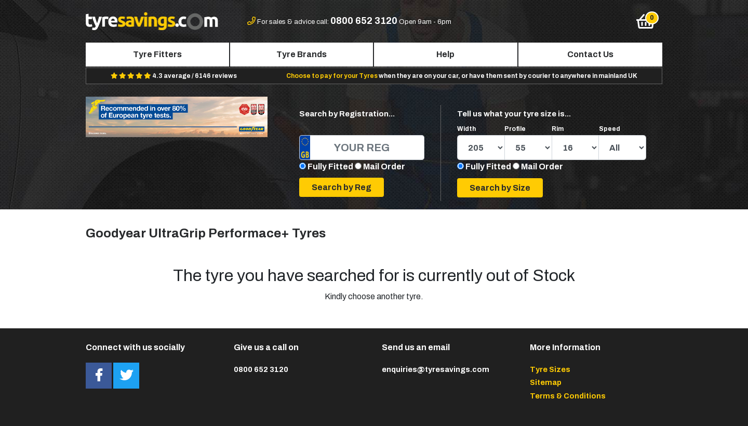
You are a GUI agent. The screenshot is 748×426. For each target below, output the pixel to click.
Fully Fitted (330, 166)
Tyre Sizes (550, 369)
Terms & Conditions (568, 396)
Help (445, 54)
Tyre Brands (301, 54)
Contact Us (590, 54)
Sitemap (546, 382)
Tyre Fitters (157, 54)
